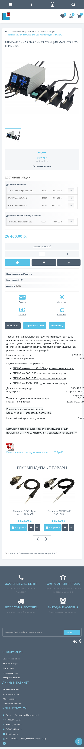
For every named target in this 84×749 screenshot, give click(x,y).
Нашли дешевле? (42, 246)
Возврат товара (10, 663)
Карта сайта (8, 668)
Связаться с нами (11, 658)
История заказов (11, 694)
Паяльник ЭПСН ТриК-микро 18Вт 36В (25, 513)
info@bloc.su (10, 734)
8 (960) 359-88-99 (12, 729)
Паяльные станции (46, 31)
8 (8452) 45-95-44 (12, 724)
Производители (10, 673)
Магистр (14, 553)
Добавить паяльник (16, 184)
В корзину (19, 527)
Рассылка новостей (12, 703)
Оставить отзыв (42, 166)
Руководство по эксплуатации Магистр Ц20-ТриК (34, 452)
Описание (12, 325)
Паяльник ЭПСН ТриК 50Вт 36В (59, 513)
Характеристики (35, 325)
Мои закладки (9, 698)
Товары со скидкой (11, 677)
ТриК (54, 553)
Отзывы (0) (57, 325)
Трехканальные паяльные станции (35, 553)
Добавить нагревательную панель (23, 215)
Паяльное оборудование (22, 31)
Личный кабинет (11, 689)
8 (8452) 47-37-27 (12, 719)
